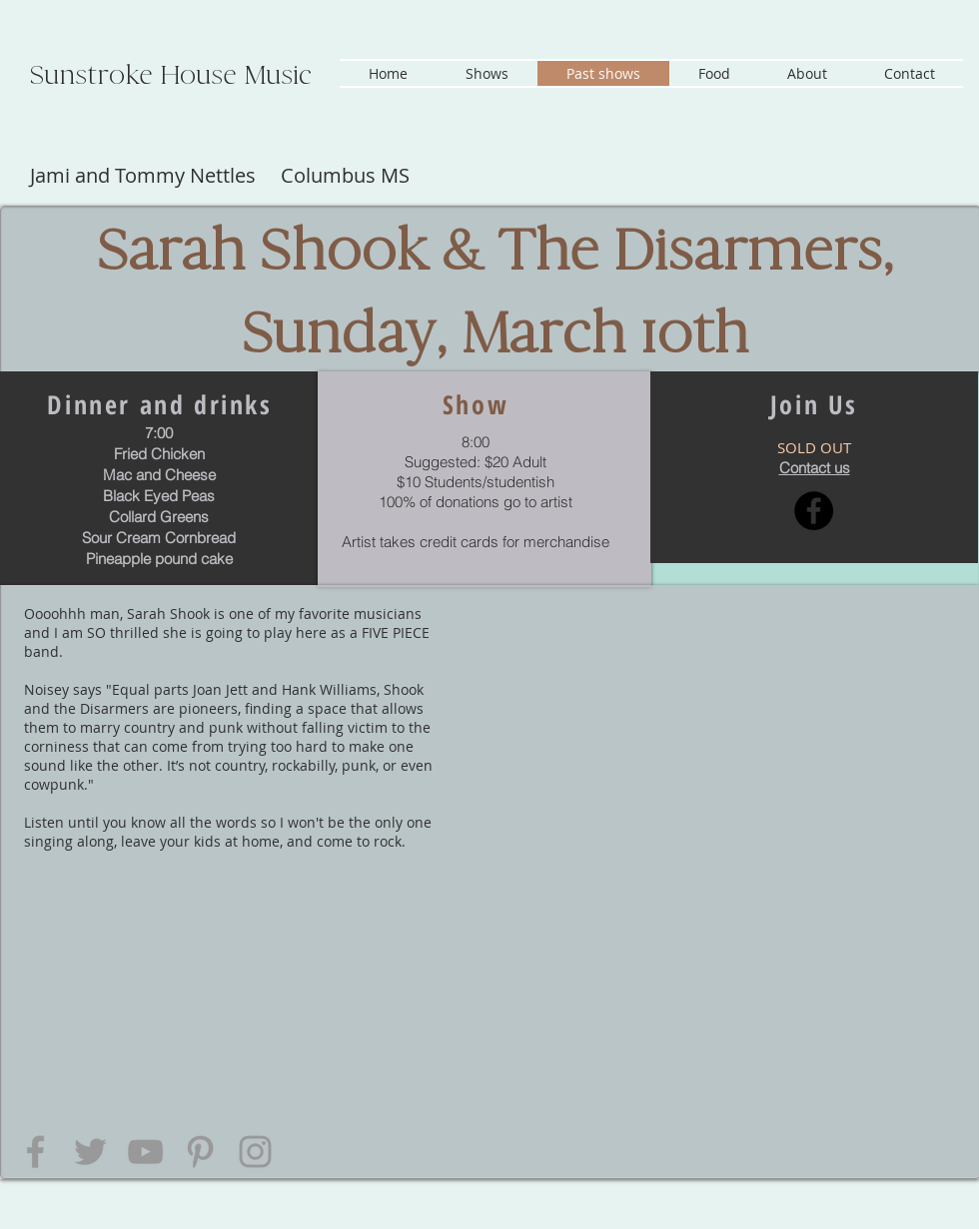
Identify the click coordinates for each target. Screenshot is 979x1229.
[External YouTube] (705, 730)
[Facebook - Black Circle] (813, 510)
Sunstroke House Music (171, 75)
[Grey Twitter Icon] (90, 1151)
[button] (487, 73)
